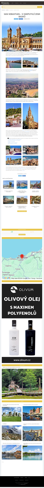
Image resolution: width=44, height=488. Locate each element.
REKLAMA (26, 478)
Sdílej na (20, 175)
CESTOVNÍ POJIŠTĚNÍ (16, 478)
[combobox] (19, 7)
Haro (30, 169)
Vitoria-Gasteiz (27, 131)
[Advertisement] (22, 222)
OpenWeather (26, 484)
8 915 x (27, 18)
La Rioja (23, 170)
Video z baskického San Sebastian (12, 143)
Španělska (30, 70)
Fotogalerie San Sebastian (11, 141)
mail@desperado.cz (23, 485)
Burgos (7, 169)
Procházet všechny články (22, 212)
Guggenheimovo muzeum (22, 168)
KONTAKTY (22, 478)
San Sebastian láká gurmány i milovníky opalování (14, 139)
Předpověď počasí (22, 235)
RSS (29, 478)
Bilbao (23, 130)
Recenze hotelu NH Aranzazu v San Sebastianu (14, 140)
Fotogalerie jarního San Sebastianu (12, 142)
